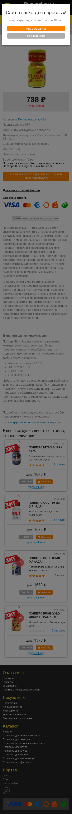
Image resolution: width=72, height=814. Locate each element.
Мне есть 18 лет (36, 28)
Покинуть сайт (36, 35)
